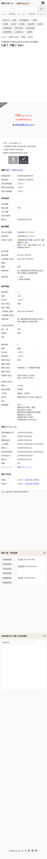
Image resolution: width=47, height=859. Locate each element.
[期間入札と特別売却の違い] (9, 170)
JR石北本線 (31, 28)
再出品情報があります (24, 125)
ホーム (4, 14)
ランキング (41, 14)
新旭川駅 (31, 24)
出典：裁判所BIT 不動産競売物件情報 (14, 492)
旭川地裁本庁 (24, 20)
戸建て (35, 20)
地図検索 (12, 14)
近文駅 (22, 24)
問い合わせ (23, 160)
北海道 (6, 24)
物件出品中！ (23, 3)
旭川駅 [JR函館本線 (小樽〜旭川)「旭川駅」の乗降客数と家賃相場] (30, 240)
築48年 (30, 32)
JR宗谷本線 (19, 28)
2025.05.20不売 (32, 480)
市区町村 (31, 14)
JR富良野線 (8, 32)
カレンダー (22, 14)
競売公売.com (15, 851)
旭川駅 (40, 24)
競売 (14, 20)
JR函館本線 (8, 28)
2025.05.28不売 (32, 484)
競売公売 (5, 3)
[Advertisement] (23, 74)
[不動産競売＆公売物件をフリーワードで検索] (19, 9)
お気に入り (43, 3)
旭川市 (14, 24)
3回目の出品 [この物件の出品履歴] (17, 170)
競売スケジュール (24, 467)
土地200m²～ (19, 32)
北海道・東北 (14, 37)
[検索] (41, 9)
